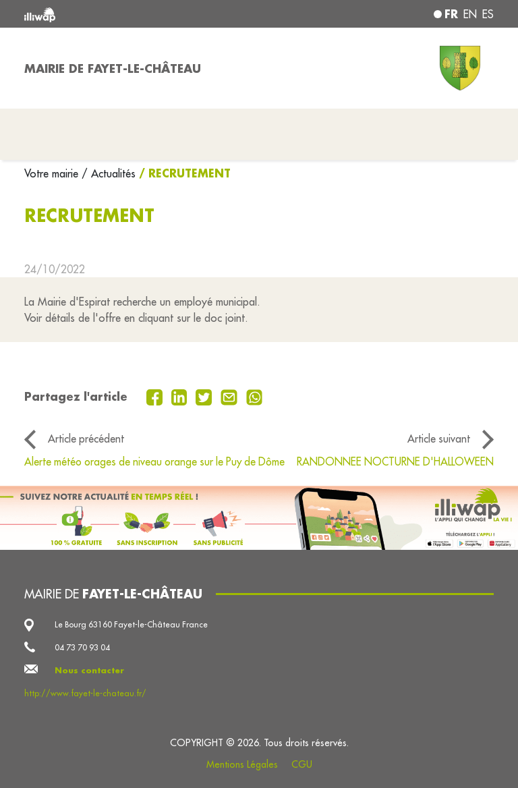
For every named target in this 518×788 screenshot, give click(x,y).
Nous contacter (89, 670)
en (470, 14)
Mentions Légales (242, 764)
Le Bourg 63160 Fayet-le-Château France (131, 624)
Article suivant (438, 438)
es (488, 14)
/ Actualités (109, 173)
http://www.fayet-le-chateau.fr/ (85, 693)
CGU (301, 764)
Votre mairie (53, 173)
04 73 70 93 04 (82, 647)
